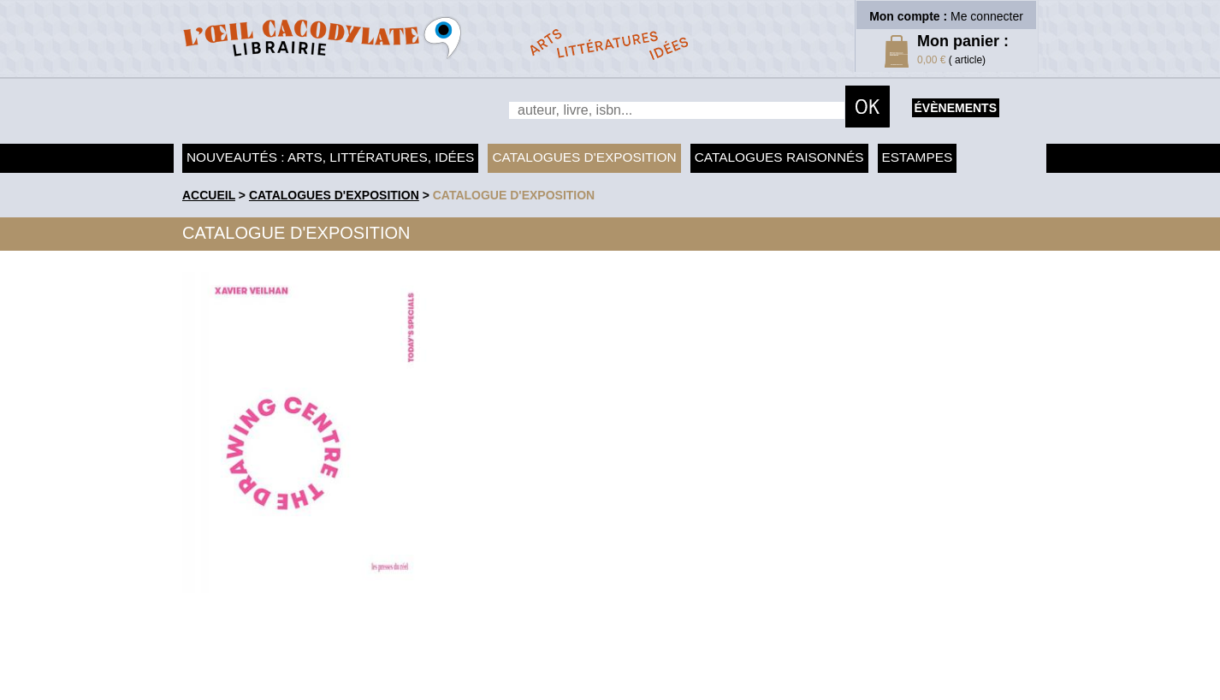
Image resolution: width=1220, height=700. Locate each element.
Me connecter (987, 16)
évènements (956, 108)
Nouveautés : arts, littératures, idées (330, 157)
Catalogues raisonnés (779, 157)
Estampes (917, 157)
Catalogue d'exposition (514, 195)
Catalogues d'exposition (584, 157)
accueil (208, 195)
